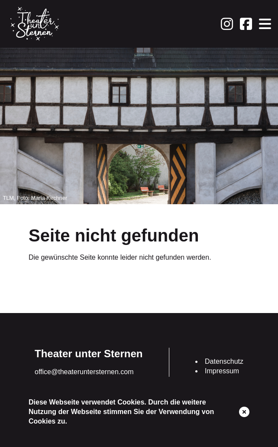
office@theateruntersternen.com (84, 371)
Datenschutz (224, 361)
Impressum (222, 371)
